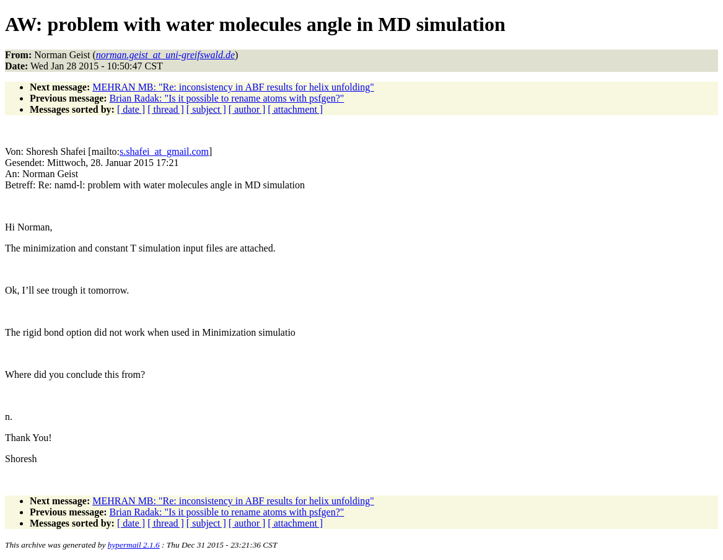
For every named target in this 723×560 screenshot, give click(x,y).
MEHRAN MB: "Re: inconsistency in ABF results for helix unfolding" (233, 87)
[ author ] (247, 109)
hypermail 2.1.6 (134, 544)
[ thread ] (165, 109)
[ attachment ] (295, 109)
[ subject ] (206, 109)
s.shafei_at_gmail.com (164, 151)
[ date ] (131, 109)
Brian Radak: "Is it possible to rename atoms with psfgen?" (227, 98)
